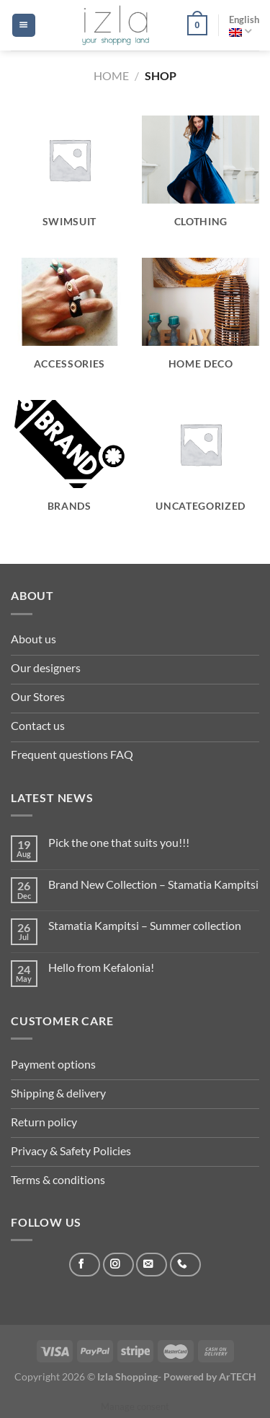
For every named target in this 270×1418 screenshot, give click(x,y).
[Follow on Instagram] (118, 1264)
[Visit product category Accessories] (69, 322)
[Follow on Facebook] (84, 1264)
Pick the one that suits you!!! (118, 842)
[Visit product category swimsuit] (69, 180)
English (244, 25)
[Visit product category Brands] (69, 464)
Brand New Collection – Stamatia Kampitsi (153, 884)
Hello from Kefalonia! (101, 967)
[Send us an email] (151, 1264)
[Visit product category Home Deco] (200, 322)
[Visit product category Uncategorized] (200, 464)
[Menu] (23, 26)
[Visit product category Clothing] (200, 180)
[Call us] (185, 1264)
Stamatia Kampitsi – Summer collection (144, 925)
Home (111, 75)
